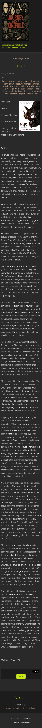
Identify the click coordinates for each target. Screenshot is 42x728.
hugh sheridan (27, 89)
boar (4, 81)
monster (27, 84)
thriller (22, 86)
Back (21, 676)
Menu (35, 5)
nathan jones (22, 81)
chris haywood (33, 91)
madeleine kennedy (17, 91)
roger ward (14, 89)
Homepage (18, 58)
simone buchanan (30, 94)
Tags (3, 78)
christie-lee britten (13, 94)
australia (30, 86)
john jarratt (9, 84)
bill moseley (35, 81)
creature (19, 84)
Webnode (26, 722)
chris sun (12, 81)
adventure (14, 86)
